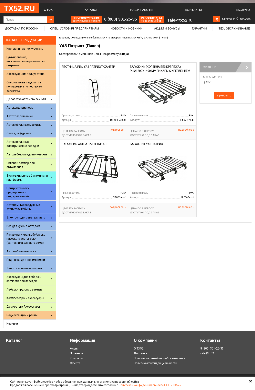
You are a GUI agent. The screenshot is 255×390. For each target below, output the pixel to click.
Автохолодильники (20, 116)
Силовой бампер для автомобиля (21, 165)
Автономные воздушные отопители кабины (23, 207)
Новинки (12, 323)
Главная (64, 37)
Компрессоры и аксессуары (25, 298)
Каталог (91, 9)
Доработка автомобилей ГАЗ (26, 99)
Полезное (76, 353)
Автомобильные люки (21, 251)
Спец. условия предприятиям (74, 28)
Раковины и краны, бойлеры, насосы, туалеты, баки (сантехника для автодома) (26, 238)
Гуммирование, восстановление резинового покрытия (26, 61)
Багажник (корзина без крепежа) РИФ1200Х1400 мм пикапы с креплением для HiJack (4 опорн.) (160, 70)
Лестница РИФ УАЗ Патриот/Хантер (88, 66)
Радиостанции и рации (22, 315)
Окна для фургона (19, 133)
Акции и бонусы (167, 28)
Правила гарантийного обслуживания (159, 358)
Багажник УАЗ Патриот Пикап (84, 144)
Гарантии (199, 28)
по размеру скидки (116, 54)
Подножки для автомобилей (26, 259)
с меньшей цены (90, 54)
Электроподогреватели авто (26, 217)
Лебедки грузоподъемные (24, 289)
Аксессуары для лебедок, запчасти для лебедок (24, 279)
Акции (74, 348)
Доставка (140, 353)
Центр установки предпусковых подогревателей (18, 192)
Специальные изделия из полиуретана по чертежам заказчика (24, 86)
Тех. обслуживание (234, 28)
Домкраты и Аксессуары (23, 306)
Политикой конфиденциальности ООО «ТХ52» (150, 385)
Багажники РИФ (132, 37)
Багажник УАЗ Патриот (147, 144)
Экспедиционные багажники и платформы (27, 177)
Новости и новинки (126, 28)
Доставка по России (21, 28)
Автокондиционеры (20, 107)
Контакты (193, 9)
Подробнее (118, 129)
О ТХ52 (138, 348)
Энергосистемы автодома (24, 268)
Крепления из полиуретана (25, 48)
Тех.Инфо (242, 9)
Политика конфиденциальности (155, 363)
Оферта (75, 363)
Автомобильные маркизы (24, 124)
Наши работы (141, 9)
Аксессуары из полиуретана (25, 73)
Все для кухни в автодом (23, 226)
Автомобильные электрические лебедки (23, 143)
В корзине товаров (236, 19)
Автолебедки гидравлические (27, 154)
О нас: (49, 9)
